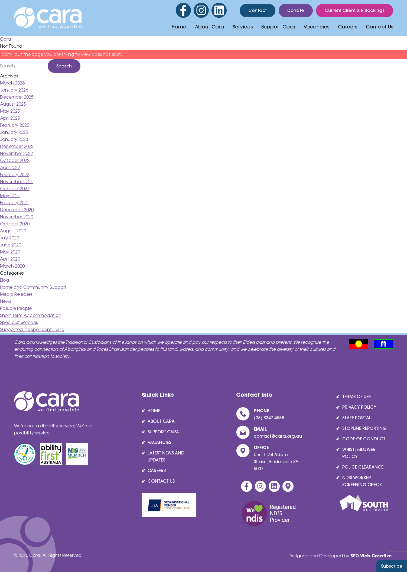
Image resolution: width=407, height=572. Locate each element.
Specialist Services (19, 323)
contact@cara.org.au (278, 436)
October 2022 (15, 161)
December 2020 (17, 210)
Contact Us (379, 27)
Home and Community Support (33, 287)
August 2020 (13, 231)
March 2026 (12, 83)
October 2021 (15, 189)
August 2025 (13, 104)
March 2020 (12, 266)
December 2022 (17, 147)
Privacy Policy (359, 407)
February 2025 (14, 125)
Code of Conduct (363, 438)
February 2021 (14, 203)
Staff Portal (356, 417)
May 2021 (10, 196)
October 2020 (15, 224)
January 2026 (14, 90)
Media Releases (16, 294)
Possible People (16, 309)
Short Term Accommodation (30, 316)
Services (243, 27)
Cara (5, 39)
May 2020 (10, 252)
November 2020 (16, 217)
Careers (347, 27)
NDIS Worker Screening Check (362, 481)
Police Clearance (362, 467)
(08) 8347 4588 (269, 417)
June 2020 (10, 245)
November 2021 (16, 182)
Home (179, 27)
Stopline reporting (364, 428)
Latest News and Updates (166, 456)
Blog (4, 280)
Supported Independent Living (32, 330)
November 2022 (16, 154)
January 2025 (14, 133)
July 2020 (9, 238)
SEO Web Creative (371, 555)
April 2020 (10, 259)
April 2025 (10, 118)
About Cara (209, 27)
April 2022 (10, 168)
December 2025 (17, 97)
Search (64, 66)
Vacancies (316, 27)
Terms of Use (356, 396)
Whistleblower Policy (359, 453)
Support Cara (278, 27)
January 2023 (14, 140)
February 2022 (14, 175)
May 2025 (10, 111)
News (5, 302)
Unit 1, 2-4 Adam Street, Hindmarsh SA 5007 (276, 461)
